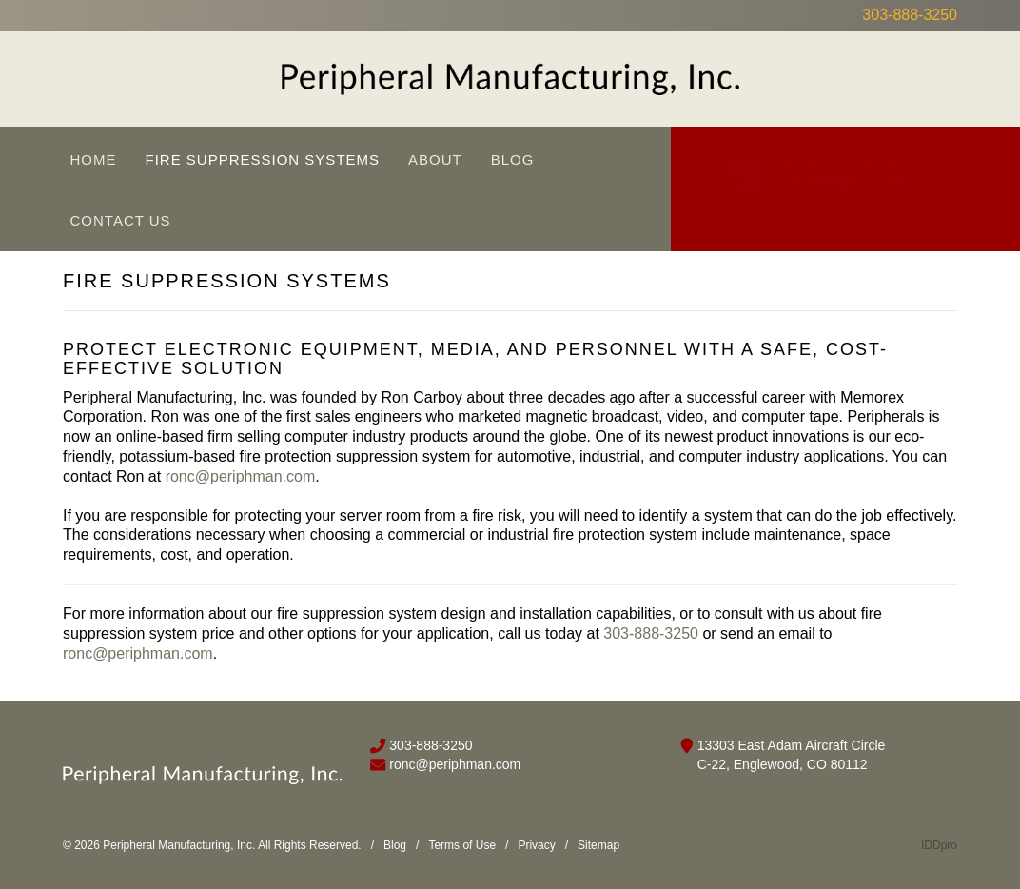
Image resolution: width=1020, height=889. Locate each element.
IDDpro (939, 845)
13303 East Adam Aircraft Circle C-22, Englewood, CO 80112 (791, 755)
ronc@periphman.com (241, 476)
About (435, 159)
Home (93, 159)
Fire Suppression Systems (263, 159)
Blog (513, 159)
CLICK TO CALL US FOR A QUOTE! (846, 155)
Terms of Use (462, 845)
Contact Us (120, 220)
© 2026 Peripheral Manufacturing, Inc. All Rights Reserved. (212, 845)
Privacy (536, 845)
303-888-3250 (909, 15)
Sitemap (598, 845)
